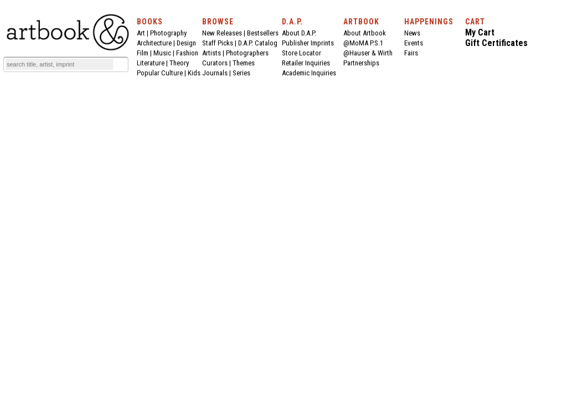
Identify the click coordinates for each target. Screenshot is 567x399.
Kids (194, 73)
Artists (211, 53)
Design (186, 43)
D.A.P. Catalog (257, 43)
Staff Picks (217, 43)
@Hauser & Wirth (368, 53)
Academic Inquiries (309, 73)
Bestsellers (263, 33)
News (412, 33)
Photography (168, 33)
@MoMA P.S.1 (363, 43)
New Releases (222, 33)
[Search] (59, 64)
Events (413, 43)
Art (141, 33)
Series (241, 73)
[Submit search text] (120, 64)
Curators (215, 63)
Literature (150, 63)
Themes (244, 63)
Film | (145, 53)
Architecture (154, 43)
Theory (179, 63)
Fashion (187, 53)
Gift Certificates (496, 43)
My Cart (479, 32)
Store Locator (301, 53)
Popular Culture (160, 73)
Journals (215, 73)
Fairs (411, 53)
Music (162, 53)
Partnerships (361, 63)
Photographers (247, 53)
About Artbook (364, 33)
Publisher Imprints (308, 43)
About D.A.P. (299, 33)
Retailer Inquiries (306, 63)
